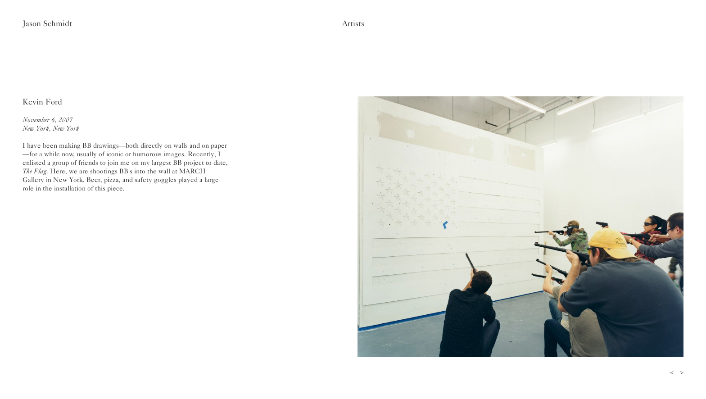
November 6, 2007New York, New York (51, 124)
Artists (353, 23)
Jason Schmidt (47, 23)
